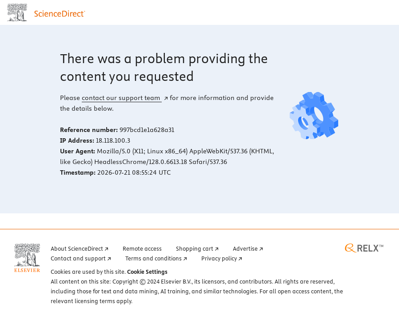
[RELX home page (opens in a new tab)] (364, 248)
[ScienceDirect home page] (48, 12)
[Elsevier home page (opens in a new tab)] (27, 258)
